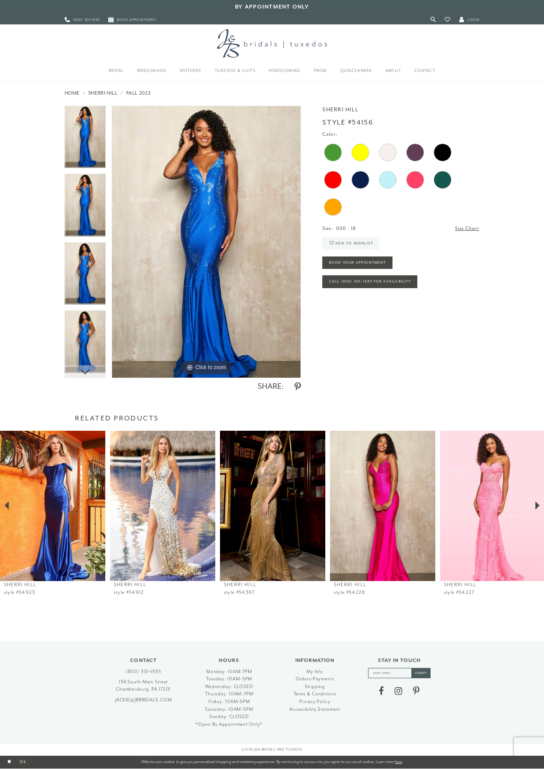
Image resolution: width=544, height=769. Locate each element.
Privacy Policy (314, 701)
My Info (314, 671)
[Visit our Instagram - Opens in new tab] (398, 691)
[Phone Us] (82, 20)
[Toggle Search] (433, 20)
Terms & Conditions (315, 694)
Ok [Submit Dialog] (23, 761)
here (398, 761)
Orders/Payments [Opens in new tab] (315, 679)
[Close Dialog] (9, 762)
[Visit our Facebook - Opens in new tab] (381, 691)
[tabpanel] (85, 140)
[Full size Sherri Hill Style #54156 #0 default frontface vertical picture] (206, 242)
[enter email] (399, 673)
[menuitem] (82, 20)
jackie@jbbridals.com (143, 700)
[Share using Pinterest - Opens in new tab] (297, 387)
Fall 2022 (138, 93)
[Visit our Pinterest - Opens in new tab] (416, 691)
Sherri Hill (103, 93)
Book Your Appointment (357, 262)
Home (72, 93)
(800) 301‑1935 (143, 671)
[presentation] (52, 506)
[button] (447, 20)
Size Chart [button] (467, 228)
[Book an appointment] (132, 20)
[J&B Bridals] (272, 43)
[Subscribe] (421, 673)
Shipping (315, 686)
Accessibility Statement (314, 709)
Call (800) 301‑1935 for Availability (370, 282)
